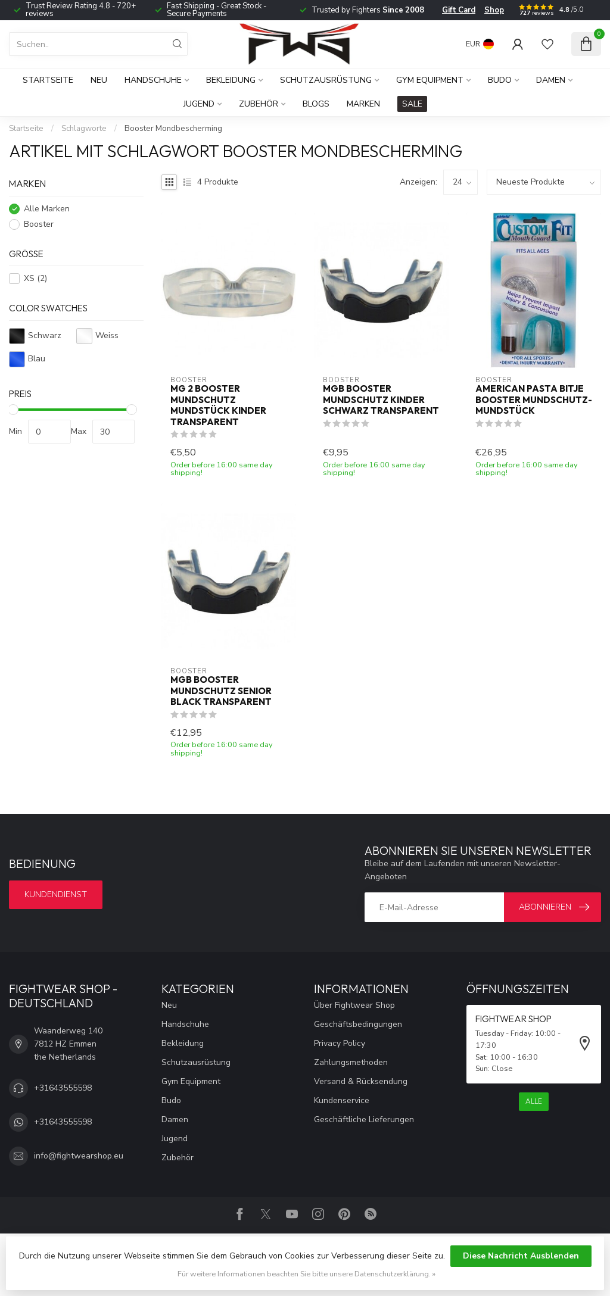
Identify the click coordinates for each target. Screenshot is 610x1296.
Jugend (198, 104)
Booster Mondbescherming (173, 128)
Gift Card (458, 10)
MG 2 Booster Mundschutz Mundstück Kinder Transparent (218, 405)
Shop (494, 10)
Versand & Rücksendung (360, 1081)
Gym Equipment (429, 80)
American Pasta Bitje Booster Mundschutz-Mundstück (533, 399)
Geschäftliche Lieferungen (364, 1119)
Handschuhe (153, 80)
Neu (99, 80)
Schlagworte (84, 128)
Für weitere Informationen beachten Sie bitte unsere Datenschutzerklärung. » (306, 1274)
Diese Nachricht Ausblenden (521, 1255)
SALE (412, 104)
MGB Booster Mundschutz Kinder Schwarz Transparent (381, 399)
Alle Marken (47, 208)
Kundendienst (55, 894)
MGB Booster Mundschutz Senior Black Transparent (221, 690)
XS (35, 278)
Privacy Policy (339, 1043)
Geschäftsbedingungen (358, 1024)
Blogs (316, 104)
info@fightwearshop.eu (78, 1155)
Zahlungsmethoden (351, 1062)
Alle (533, 1101)
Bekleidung (231, 80)
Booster (39, 224)
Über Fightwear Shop (354, 1005)
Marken (363, 104)
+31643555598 (63, 1088)
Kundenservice (341, 1100)
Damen (550, 80)
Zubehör (258, 104)
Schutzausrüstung (326, 80)
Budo (500, 80)
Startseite (48, 80)
